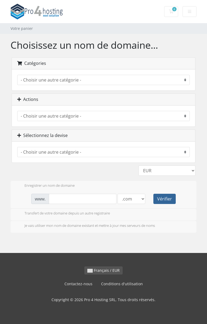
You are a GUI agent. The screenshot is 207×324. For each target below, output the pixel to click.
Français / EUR (103, 270)
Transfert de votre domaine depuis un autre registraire (63, 214)
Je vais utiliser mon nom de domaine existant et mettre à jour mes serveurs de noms (85, 226)
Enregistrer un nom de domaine (45, 186)
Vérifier (164, 199)
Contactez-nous (78, 283)
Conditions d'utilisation (122, 283)
